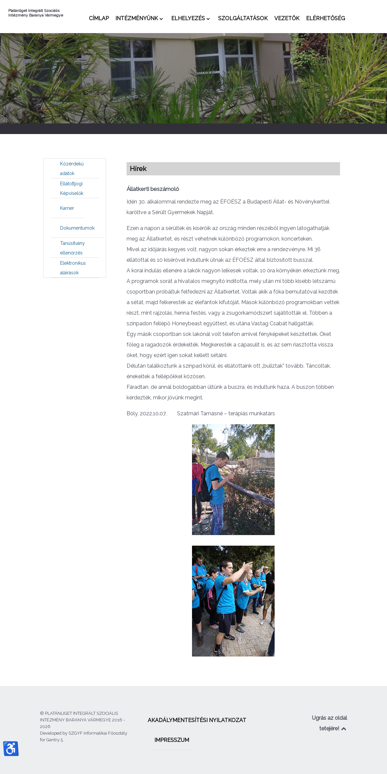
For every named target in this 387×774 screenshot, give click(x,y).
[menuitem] (99, 18)
